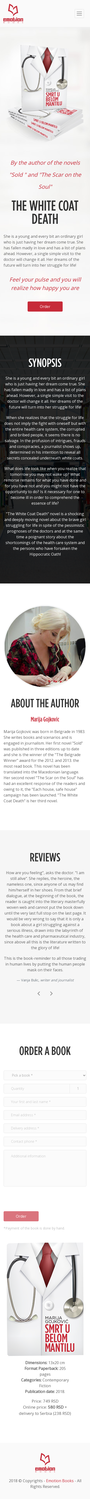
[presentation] (38, 993)
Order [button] (45, 306)
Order (21, 1216)
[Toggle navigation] (79, 13)
